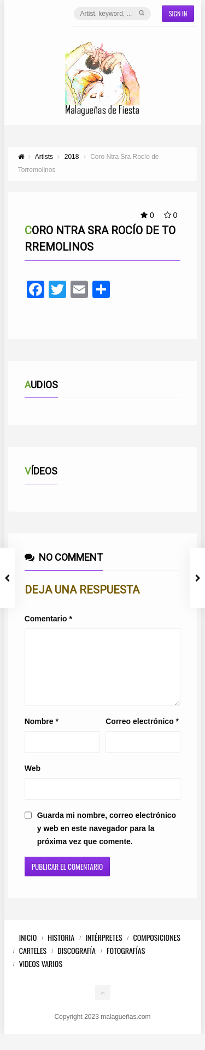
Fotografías (126, 963)
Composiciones (156, 950)
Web (32, 781)
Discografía (76, 963)
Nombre (41, 734)
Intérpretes (103, 950)
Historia (61, 950)
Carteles (33, 963)
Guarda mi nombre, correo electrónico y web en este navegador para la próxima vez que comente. (106, 841)
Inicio (28, 950)
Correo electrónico (142, 734)
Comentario (48, 618)
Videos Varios (40, 976)
